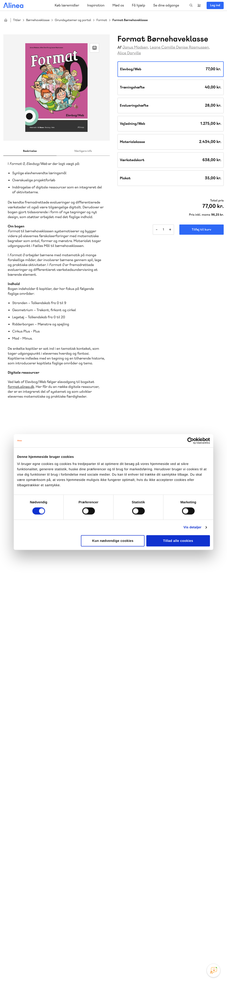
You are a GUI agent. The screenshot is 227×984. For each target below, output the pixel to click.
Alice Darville (129, 53)
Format (101, 20)
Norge (17, 860)
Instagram (181, 950)
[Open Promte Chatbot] (213, 970)
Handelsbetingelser (183, 971)
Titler (17, 20)
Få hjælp (138, 5)
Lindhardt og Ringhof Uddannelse (57, 849)
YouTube (203, 950)
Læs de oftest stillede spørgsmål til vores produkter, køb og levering (53, 934)
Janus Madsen (135, 47)
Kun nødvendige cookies (112, 541)
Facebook (192, 950)
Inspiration (95, 5)
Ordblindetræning (38, 860)
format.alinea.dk (21, 386)
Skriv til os (144, 826)
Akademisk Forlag (32, 855)
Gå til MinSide (139, 883)
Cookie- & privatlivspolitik (151, 971)
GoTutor (66, 855)
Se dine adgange (166, 5)
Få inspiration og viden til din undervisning (159, 849)
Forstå (64, 860)
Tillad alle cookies (178, 541)
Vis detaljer (193, 527)
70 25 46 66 (145, 816)
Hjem (5, 20)
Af (119, 47)
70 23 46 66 (30, 898)
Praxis (53, 855)
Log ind (215, 5)
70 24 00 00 (146, 925)
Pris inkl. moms (199, 215)
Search (191, 5)
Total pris (217, 201)
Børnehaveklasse (37, 20)
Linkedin (213, 950)
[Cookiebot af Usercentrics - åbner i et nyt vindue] (190, 440)
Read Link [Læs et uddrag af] (94, 48)
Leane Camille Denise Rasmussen (179, 47)
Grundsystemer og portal (73, 20)
